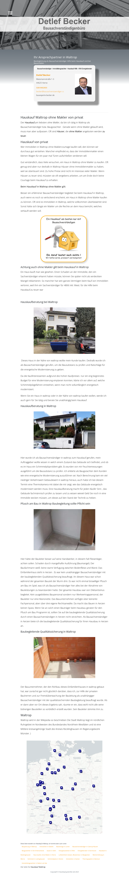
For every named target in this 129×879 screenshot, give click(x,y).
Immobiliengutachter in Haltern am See (34, 863)
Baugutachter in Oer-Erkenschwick (33, 851)
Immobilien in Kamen (73, 859)
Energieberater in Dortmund (87, 851)
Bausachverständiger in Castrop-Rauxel (85, 846)
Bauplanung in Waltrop (29, 846)
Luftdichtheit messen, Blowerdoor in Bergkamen (74, 855)
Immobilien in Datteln (47, 846)
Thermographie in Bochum (91, 859)
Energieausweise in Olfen (67, 851)
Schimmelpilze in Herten (56, 859)
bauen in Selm (51, 851)
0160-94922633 (41, 88)
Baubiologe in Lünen (63, 846)
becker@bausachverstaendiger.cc (50, 91)
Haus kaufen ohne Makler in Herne (44, 855)
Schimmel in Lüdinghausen (36, 859)
